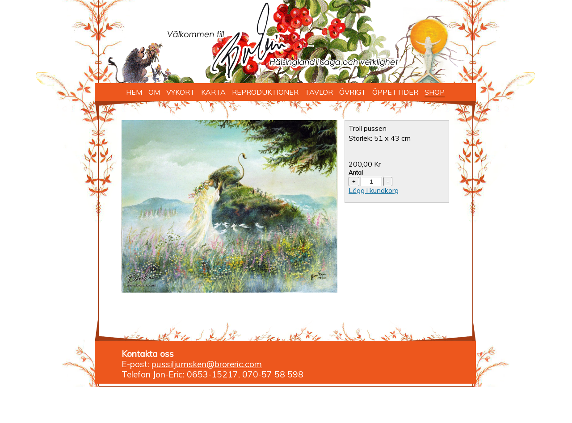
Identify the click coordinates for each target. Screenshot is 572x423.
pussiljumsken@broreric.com (206, 364)
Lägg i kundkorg (374, 190)
